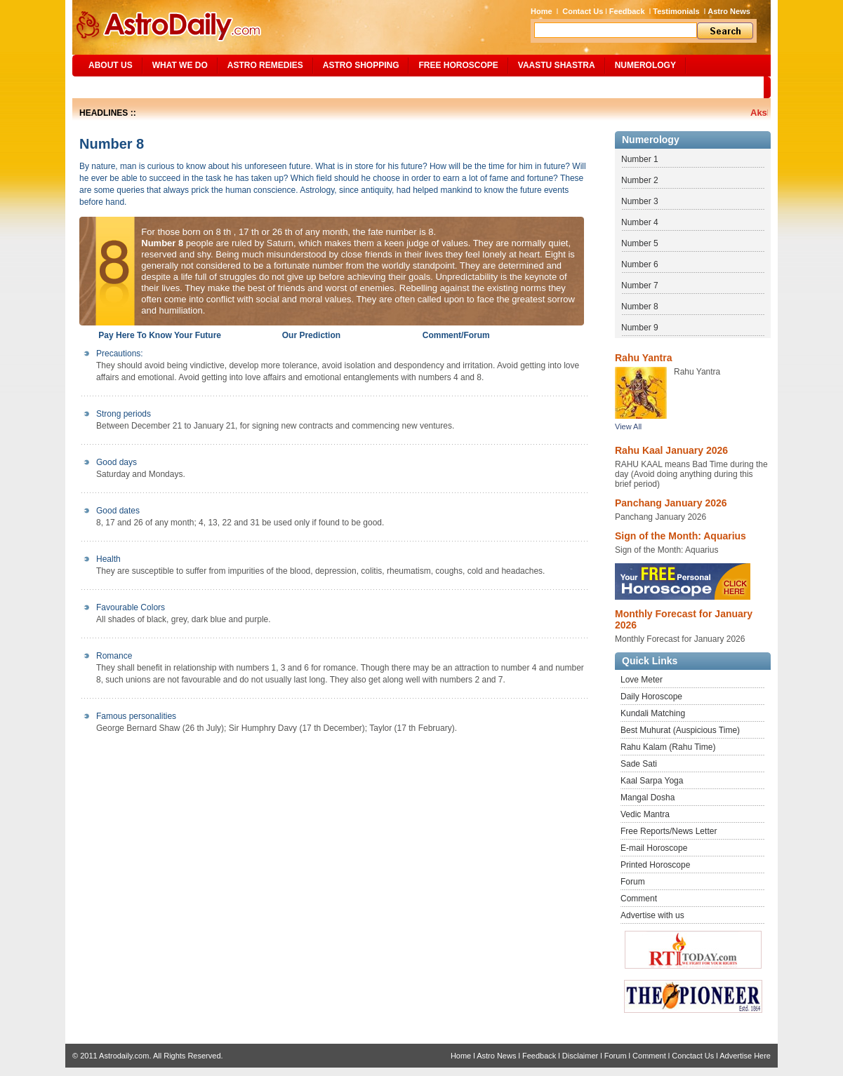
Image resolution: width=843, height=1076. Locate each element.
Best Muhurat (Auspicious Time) (680, 730)
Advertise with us (652, 915)
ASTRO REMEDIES (265, 65)
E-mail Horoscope (653, 848)
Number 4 (639, 222)
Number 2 (639, 180)
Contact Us (582, 11)
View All (628, 426)
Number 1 (639, 159)
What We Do (180, 65)
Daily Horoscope (651, 696)
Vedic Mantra (645, 814)
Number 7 (639, 285)
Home (541, 11)
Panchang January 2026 (671, 503)
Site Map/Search (120, 87)
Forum (632, 882)
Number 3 (639, 201)
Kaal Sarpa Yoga (651, 781)
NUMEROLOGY (645, 65)
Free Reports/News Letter (668, 831)
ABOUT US (110, 65)
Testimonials (676, 11)
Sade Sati (638, 764)
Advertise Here (745, 1055)
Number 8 (639, 306)
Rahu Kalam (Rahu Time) (667, 747)
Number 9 (639, 327)
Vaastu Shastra (556, 65)
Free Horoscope (458, 65)
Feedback (627, 11)
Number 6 (639, 264)
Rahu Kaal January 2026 (671, 450)
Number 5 (639, 243)
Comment (638, 898)
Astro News (729, 11)
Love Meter (641, 680)
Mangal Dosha (647, 797)
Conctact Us (693, 1055)
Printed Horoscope (655, 865)
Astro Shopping (361, 65)
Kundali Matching (652, 713)
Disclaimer (580, 1055)
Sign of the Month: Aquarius (680, 536)
